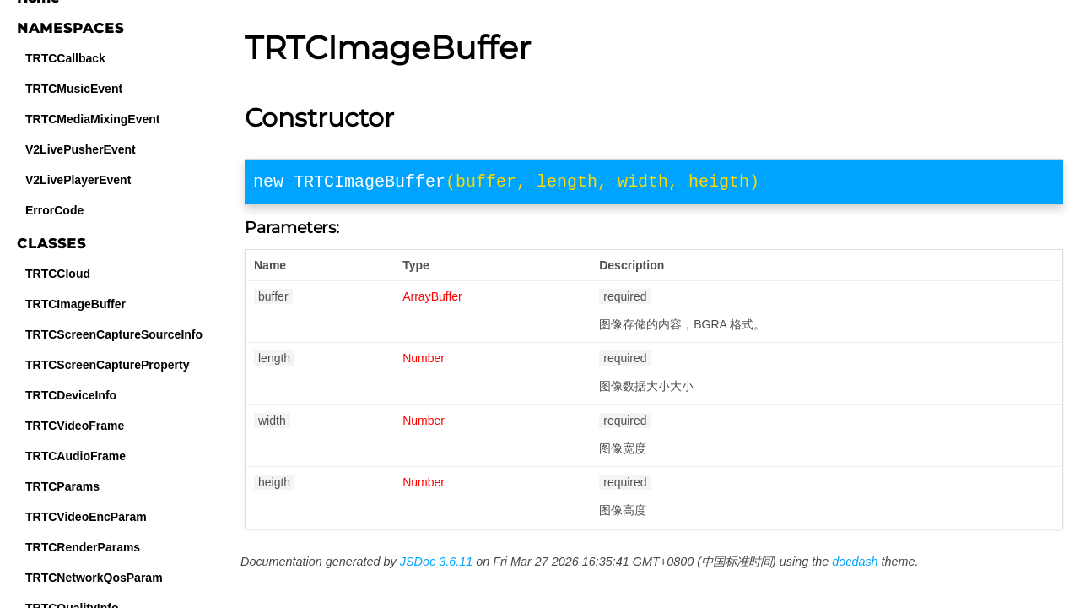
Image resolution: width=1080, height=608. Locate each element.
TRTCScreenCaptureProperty (107, 365)
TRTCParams (62, 486)
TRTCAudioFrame (75, 456)
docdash (855, 565)
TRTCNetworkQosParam (94, 577)
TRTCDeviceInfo (70, 395)
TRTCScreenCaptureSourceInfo (113, 334)
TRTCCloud (57, 273)
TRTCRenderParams (82, 547)
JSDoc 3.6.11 (436, 565)
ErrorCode (54, 210)
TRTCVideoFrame (74, 425)
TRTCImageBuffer (75, 304)
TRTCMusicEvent (73, 88)
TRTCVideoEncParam (86, 517)
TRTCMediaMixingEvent (92, 119)
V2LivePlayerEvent (78, 180)
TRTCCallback (65, 58)
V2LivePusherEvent (80, 149)
